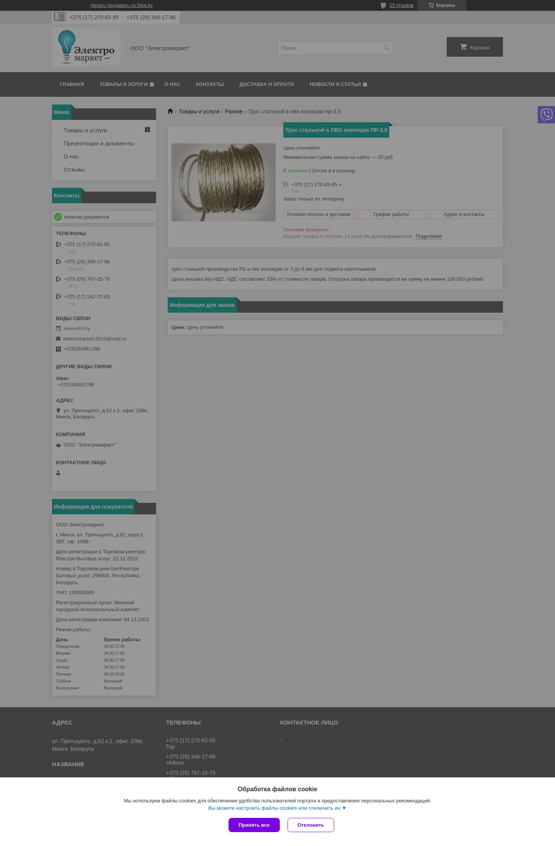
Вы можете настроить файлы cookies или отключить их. (274, 808)
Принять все (254, 825)
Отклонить (311, 825)
